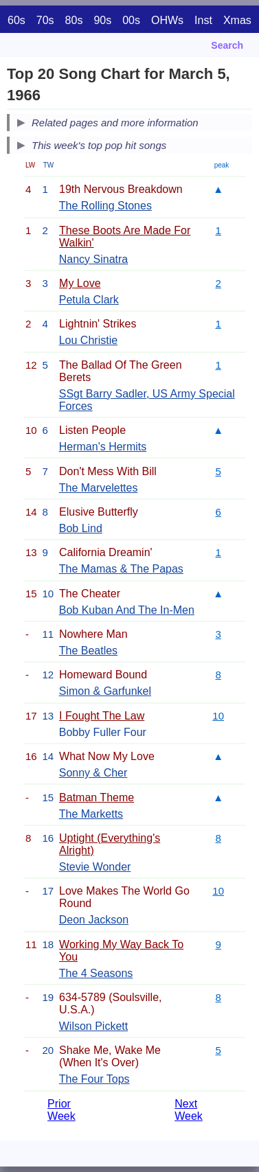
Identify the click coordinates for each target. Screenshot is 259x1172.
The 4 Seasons (96, 973)
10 (218, 716)
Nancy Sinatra (93, 259)
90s (102, 20)
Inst (203, 20)
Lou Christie (88, 340)
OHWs (167, 20)
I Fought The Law (101, 716)
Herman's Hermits (103, 446)
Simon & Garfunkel (105, 691)
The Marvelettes (98, 488)
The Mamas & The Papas (121, 569)
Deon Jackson (93, 920)
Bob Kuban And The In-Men (126, 610)
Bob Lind (80, 528)
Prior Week (61, 1110)
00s (131, 20)
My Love (79, 283)
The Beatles (88, 650)
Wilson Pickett (93, 1026)
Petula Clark (89, 300)
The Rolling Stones (105, 205)
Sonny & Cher (93, 773)
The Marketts (91, 814)
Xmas (237, 20)
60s (16, 20)
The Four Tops (94, 1079)
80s (74, 20)
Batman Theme (96, 797)
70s (45, 20)
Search (227, 45)
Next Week (188, 1110)
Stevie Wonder (95, 867)
